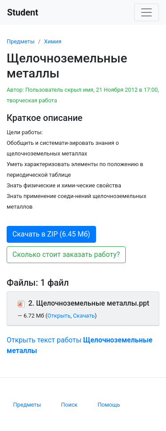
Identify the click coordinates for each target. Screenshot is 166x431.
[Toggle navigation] (146, 12)
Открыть (58, 315)
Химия (52, 41)
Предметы (21, 41)
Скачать (84, 315)
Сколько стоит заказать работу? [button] (66, 254)
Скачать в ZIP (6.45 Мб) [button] (51, 234)
